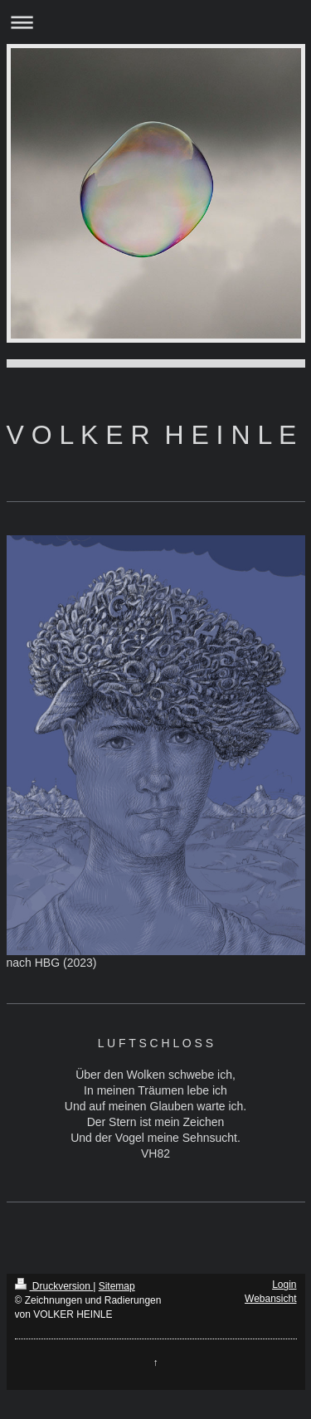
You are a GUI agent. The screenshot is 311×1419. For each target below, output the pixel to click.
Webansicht (270, 1298)
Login (284, 1284)
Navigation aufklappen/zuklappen (155, 22)
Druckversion (54, 1286)
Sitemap (117, 1286)
